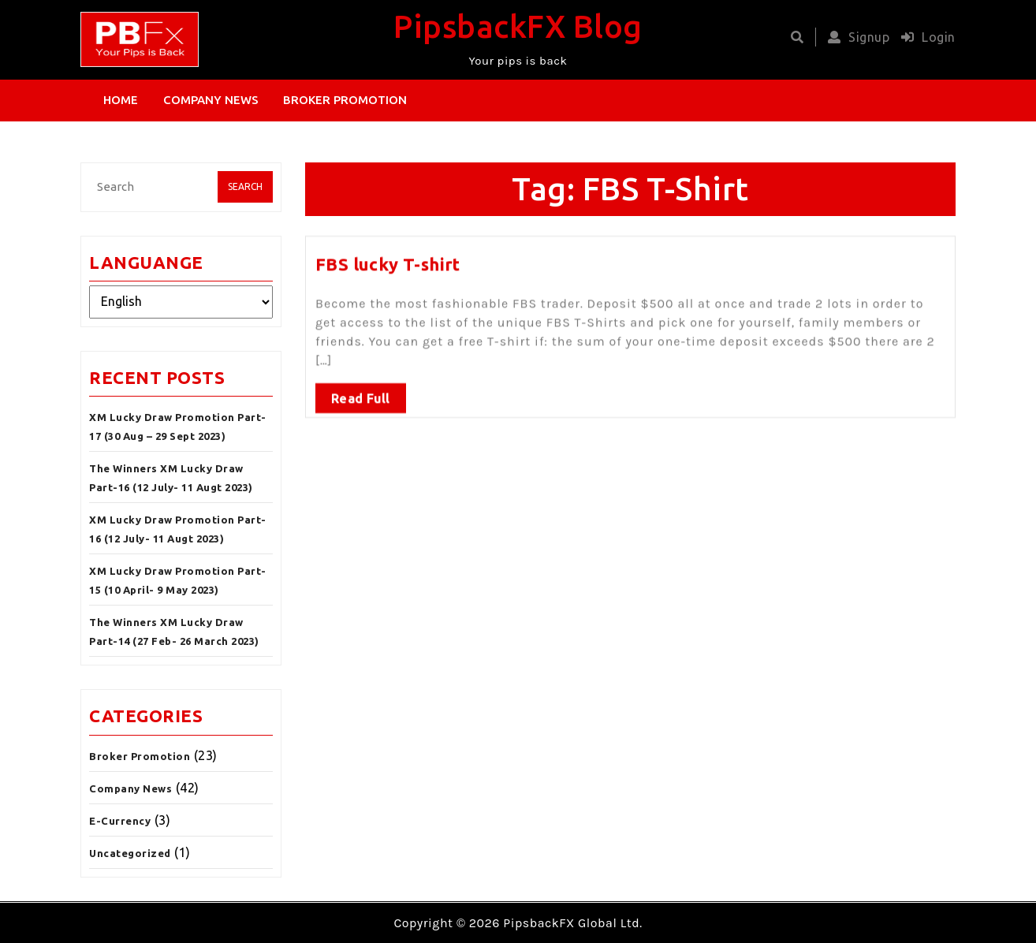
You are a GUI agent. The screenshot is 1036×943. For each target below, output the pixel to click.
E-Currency (120, 820)
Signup (855, 37)
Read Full (360, 395)
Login (924, 37)
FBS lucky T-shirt (387, 260)
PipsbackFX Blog (518, 26)
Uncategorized (130, 853)
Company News (211, 99)
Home (120, 99)
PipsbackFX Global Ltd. (572, 922)
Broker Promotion (345, 99)
